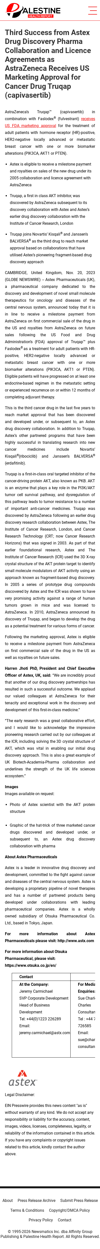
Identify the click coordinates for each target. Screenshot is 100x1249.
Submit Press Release (79, 1200)
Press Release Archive (36, 1200)
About (7, 1200)
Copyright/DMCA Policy (69, 1210)
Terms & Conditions (27, 1210)
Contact (64, 1220)
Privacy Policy (41, 1220)
